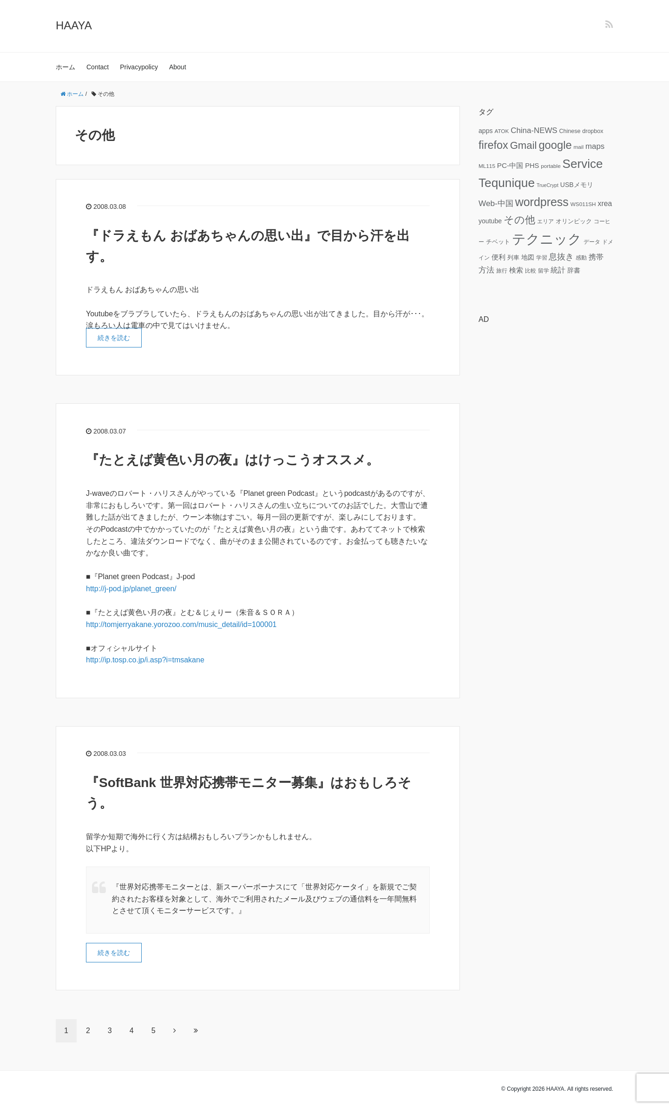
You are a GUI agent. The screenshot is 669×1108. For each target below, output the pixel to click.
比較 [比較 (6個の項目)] (530, 270)
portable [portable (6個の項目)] (550, 166)
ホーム (65, 67)
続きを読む (114, 337)
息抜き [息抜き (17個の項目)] (561, 256)
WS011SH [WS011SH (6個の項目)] (583, 204)
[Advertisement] (546, 471)
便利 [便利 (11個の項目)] (498, 257)
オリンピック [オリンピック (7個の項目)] (574, 221)
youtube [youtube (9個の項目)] (490, 221)
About (177, 67)
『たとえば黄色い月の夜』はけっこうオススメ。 (232, 460)
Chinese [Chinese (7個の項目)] (569, 131)
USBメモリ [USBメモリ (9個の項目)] (576, 184)
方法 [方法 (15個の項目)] (486, 269)
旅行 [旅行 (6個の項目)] (501, 270)
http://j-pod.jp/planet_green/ (131, 589)
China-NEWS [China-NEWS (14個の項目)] (534, 130)
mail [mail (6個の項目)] (579, 147)
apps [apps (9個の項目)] (486, 130)
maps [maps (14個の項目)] (594, 146)
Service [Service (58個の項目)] (583, 164)
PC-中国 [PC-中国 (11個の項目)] (510, 165)
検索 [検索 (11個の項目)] (516, 270)
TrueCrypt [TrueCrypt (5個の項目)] (547, 185)
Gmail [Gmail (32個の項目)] (523, 145)
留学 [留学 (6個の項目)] (543, 270)
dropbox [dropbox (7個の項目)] (592, 131)
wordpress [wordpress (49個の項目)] (542, 201)
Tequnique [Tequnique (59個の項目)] (507, 183)
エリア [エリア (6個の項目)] (545, 221)
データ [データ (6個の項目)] (592, 242)
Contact (97, 67)
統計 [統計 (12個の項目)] (558, 270)
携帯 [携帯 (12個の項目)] (596, 257)
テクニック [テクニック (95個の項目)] (547, 239)
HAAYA (74, 25)
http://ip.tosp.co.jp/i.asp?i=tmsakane (145, 660)
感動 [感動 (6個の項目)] (581, 257)
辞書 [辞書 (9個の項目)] (573, 270)
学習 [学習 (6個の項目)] (541, 257)
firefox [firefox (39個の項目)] (493, 145)
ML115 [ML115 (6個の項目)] (487, 166)
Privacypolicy (139, 67)
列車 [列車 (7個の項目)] (513, 257)
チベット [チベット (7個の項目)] (498, 242)
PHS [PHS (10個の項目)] (532, 165)
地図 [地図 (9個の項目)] (527, 257)
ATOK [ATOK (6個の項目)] (501, 131)
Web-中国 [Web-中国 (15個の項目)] (496, 203)
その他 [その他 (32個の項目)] (519, 220)
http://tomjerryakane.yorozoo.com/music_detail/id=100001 (181, 624)
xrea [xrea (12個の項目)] (604, 203)
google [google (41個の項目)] (554, 145)
